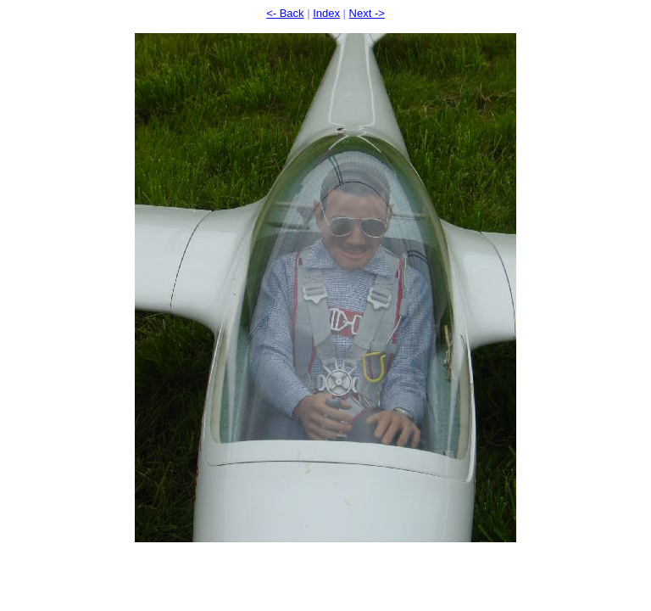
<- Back (284, 13)
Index (326, 13)
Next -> (367, 13)
